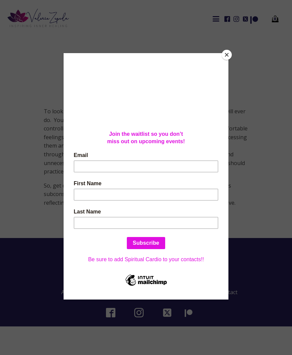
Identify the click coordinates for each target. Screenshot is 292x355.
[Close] (227, 55)
